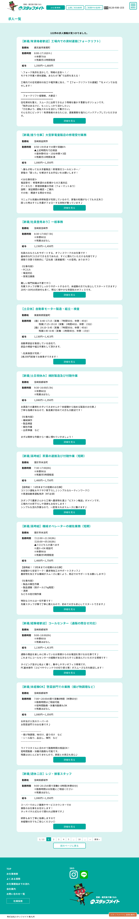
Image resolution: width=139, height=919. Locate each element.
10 (79, 839)
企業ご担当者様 (75, 7)
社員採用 (18, 901)
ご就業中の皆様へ (94, 7)
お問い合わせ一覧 (16, 893)
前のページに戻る (69, 845)
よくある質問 (13, 878)
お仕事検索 (56, 7)
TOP (9, 868)
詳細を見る (69, 120)
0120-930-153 (114, 7)
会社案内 (11, 888)
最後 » (97, 839)
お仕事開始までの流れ (18, 883)
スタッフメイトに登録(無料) (123, 914)
